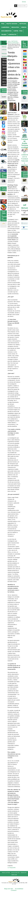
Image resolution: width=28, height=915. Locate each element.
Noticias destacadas (13, 42)
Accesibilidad (19, 888)
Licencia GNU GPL (15, 872)
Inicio (9, 41)
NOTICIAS (22, 23)
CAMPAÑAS (5, 27)
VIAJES (3, 34)
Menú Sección (3, 42)
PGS (2, 23)
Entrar (24, 2)
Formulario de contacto (7, 882)
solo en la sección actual (19, 9)
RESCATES (15, 27)
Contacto (13, 890)
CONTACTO (12, 34)
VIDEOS (23, 27)
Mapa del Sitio (8, 888)
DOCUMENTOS (6, 31)
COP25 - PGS (18, 31)
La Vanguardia (12, 867)
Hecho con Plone (6, 872)
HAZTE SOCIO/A (11, 23)
